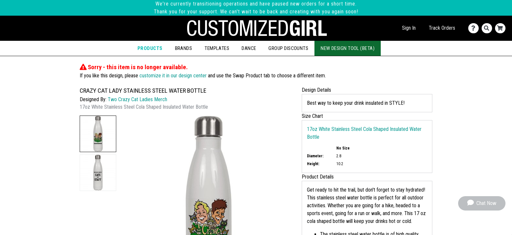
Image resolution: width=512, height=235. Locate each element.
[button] (98, 134)
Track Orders (442, 28)
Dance (249, 48)
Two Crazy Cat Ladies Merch (137, 99)
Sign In (409, 28)
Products (150, 48)
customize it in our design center (173, 75)
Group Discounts (288, 48)
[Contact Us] (475, 28)
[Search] (488, 28)
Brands (183, 48)
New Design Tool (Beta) (348, 48)
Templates (216, 48)
